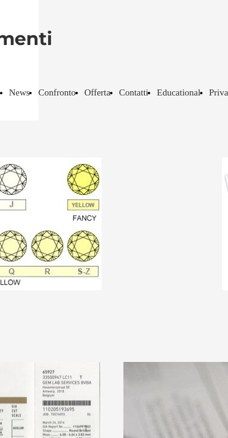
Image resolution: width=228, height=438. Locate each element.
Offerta (98, 92)
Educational (179, 92)
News (19, 92)
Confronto (57, 92)
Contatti (133, 92)
